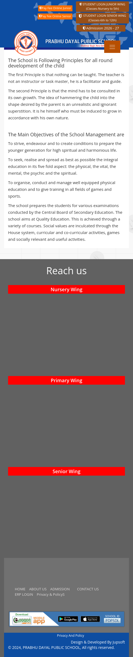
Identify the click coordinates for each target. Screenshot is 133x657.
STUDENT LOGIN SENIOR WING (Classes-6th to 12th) (102, 17)
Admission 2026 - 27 (101, 28)
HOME (20, 589)
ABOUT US (38, 589)
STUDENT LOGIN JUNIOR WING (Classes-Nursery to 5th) (102, 6)
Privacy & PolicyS (50, 594)
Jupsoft (119, 642)
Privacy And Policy (70, 635)
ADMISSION (60, 589)
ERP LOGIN (24, 594)
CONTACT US (88, 589)
